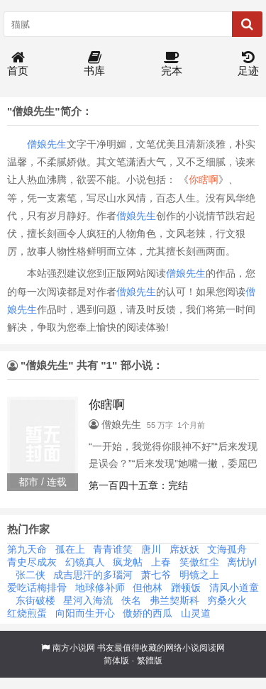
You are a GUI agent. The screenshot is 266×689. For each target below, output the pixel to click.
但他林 (147, 587)
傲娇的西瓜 (147, 613)
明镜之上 (199, 574)
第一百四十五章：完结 (138, 485)
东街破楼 (35, 600)
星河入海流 (88, 600)
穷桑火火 (227, 600)
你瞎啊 (203, 179)
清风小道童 (234, 587)
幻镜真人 (85, 562)
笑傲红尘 (199, 562)
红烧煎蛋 (27, 613)
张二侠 (30, 574)
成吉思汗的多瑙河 (93, 574)
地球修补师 (100, 587)
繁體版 (149, 661)
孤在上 (70, 549)
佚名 (131, 600)
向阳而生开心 (85, 613)
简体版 (116, 661)
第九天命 (27, 549)
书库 (94, 64)
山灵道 (196, 613)
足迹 (248, 64)
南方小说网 (73, 648)
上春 (161, 562)
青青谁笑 (113, 549)
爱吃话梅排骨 (37, 587)
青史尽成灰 (32, 562)
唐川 (151, 549)
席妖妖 (184, 549)
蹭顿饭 (186, 587)
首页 (17, 64)
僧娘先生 (47, 144)
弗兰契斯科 (174, 600)
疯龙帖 (128, 562)
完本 (171, 64)
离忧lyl (241, 562)
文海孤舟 (227, 549)
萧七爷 (156, 574)
